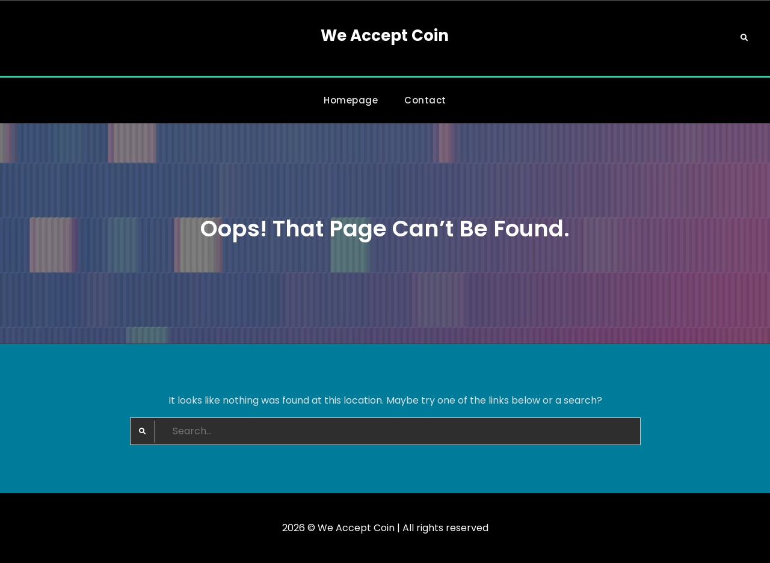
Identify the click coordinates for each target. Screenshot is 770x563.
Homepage (351, 100)
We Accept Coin (385, 35)
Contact (425, 100)
